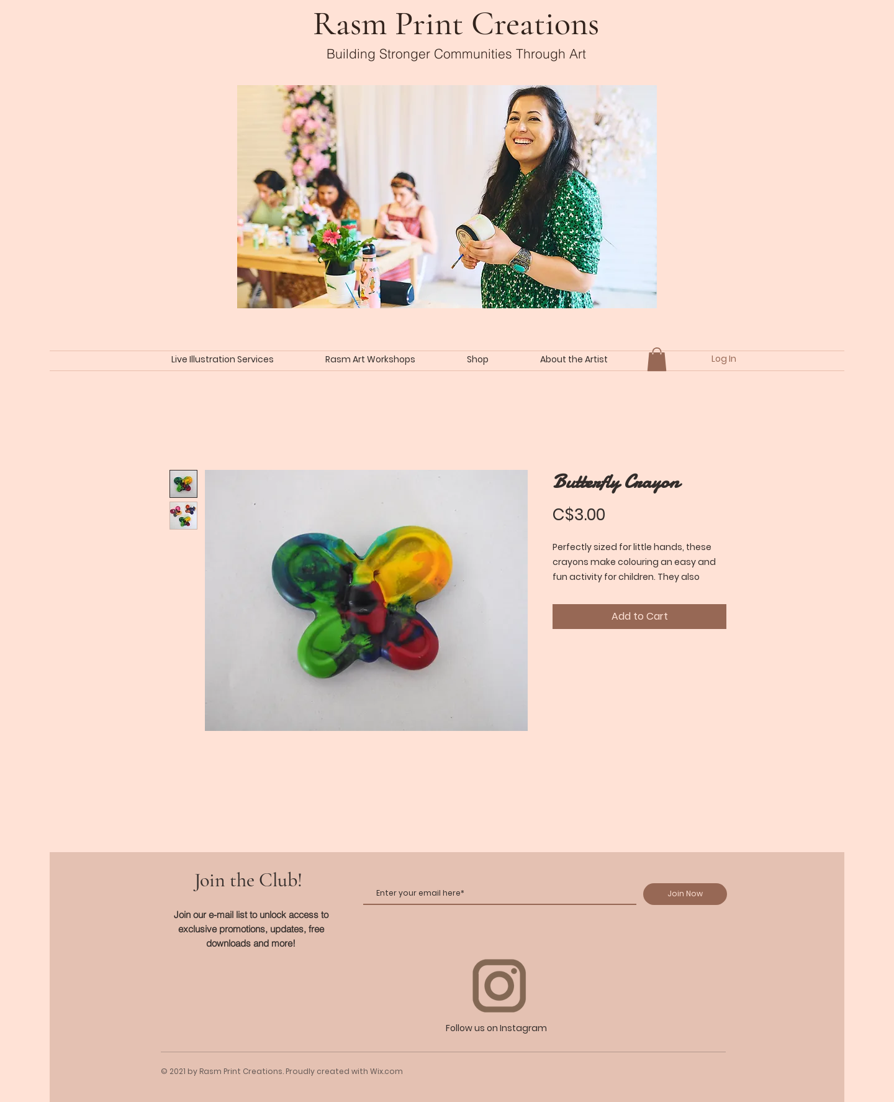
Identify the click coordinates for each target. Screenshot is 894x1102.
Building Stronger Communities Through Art (456, 53)
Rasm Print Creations (456, 23)
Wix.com (386, 1071)
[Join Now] (685, 894)
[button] (657, 359)
